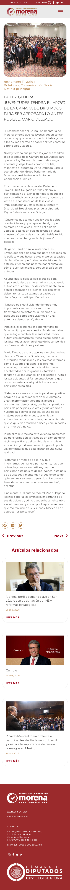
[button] (5, 525)
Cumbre (11, 670)
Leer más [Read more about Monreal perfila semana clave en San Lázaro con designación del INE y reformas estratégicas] (12, 617)
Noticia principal (17, 89)
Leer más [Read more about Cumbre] (12, 683)
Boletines (11, 85)
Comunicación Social (37, 85)
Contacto (41, 2)
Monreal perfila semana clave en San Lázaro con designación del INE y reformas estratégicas (31, 600)
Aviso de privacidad (17, 817)
